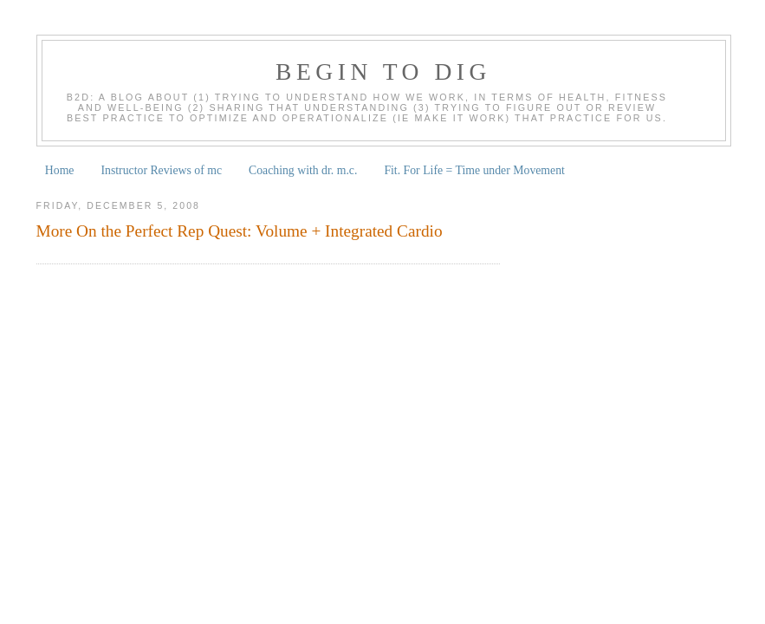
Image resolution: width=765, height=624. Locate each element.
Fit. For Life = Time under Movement (474, 170)
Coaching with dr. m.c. (303, 170)
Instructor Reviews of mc (161, 170)
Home (60, 170)
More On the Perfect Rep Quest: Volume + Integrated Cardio (239, 231)
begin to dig (383, 71)
